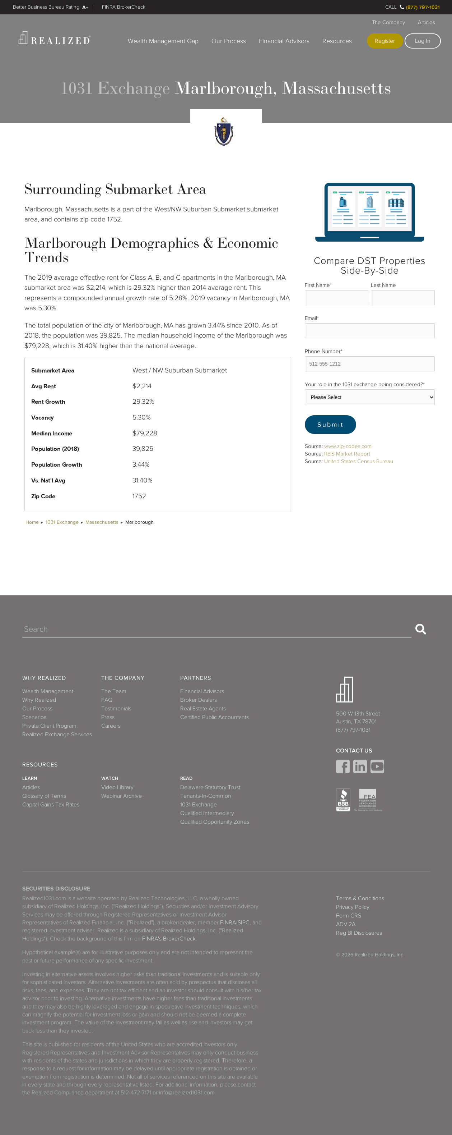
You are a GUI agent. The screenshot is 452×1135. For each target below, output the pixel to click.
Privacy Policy (352, 907)
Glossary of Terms (44, 796)
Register (385, 41)
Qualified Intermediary (207, 813)
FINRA (228, 922)
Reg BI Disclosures (359, 933)
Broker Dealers (198, 700)
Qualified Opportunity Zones (214, 822)
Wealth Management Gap (163, 41)
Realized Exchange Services (57, 734)
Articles (426, 22)
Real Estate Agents (203, 708)
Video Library (117, 787)
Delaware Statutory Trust (210, 787)
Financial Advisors (284, 41)
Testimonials (116, 708)
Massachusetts (101, 522)
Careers (111, 726)
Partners (195, 678)
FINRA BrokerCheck (123, 7)
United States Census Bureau (358, 461)
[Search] (216, 629)
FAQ (106, 700)
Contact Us (354, 750)
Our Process (228, 41)
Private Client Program (49, 726)
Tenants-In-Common (205, 796)
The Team (113, 691)
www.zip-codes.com (348, 446)
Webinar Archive (121, 796)
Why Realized (44, 678)
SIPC (244, 922)
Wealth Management (47, 691)
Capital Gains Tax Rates (50, 804)
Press (108, 717)
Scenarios (34, 717)
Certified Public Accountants (214, 717)
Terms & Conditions (360, 898)
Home (32, 522)
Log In (422, 41)
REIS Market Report (347, 454)
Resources (337, 41)
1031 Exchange (62, 522)
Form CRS (348, 915)
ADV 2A (345, 924)
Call (391, 7)
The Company (388, 22)
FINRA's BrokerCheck (169, 938)
